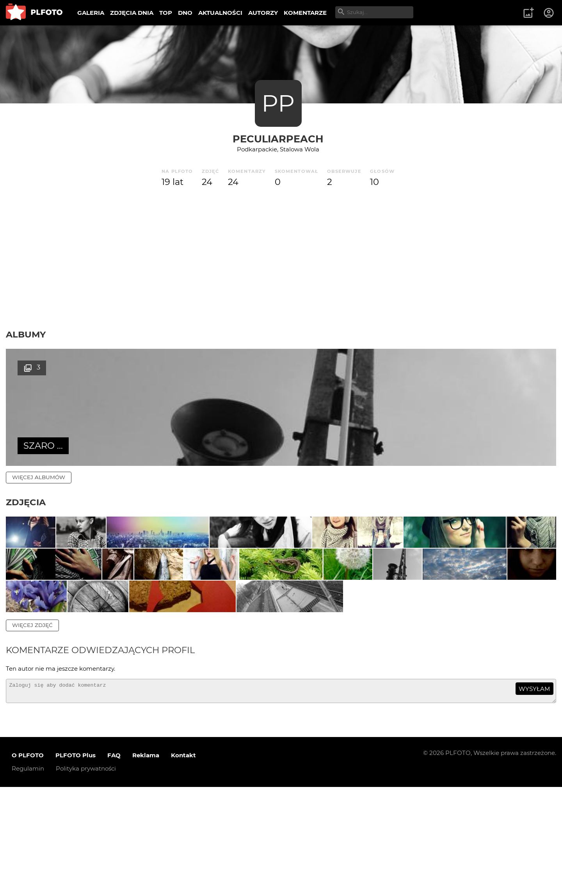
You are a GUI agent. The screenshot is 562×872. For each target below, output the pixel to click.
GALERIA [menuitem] (90, 12)
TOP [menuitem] (165, 12)
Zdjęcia (26, 502)
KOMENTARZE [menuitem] (305, 12)
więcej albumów (38, 477)
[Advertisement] (281, 258)
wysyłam (534, 770)
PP (278, 103)
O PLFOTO (28, 840)
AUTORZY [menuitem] (263, 12)
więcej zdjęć (32, 707)
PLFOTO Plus (75, 840)
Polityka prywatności (86, 854)
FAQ (114, 840)
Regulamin (28, 854)
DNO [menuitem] (185, 12)
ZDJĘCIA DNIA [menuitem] (131, 12)
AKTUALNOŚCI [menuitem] (220, 12)
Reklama (145, 840)
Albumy (26, 334)
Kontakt (183, 840)
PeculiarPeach (278, 139)
